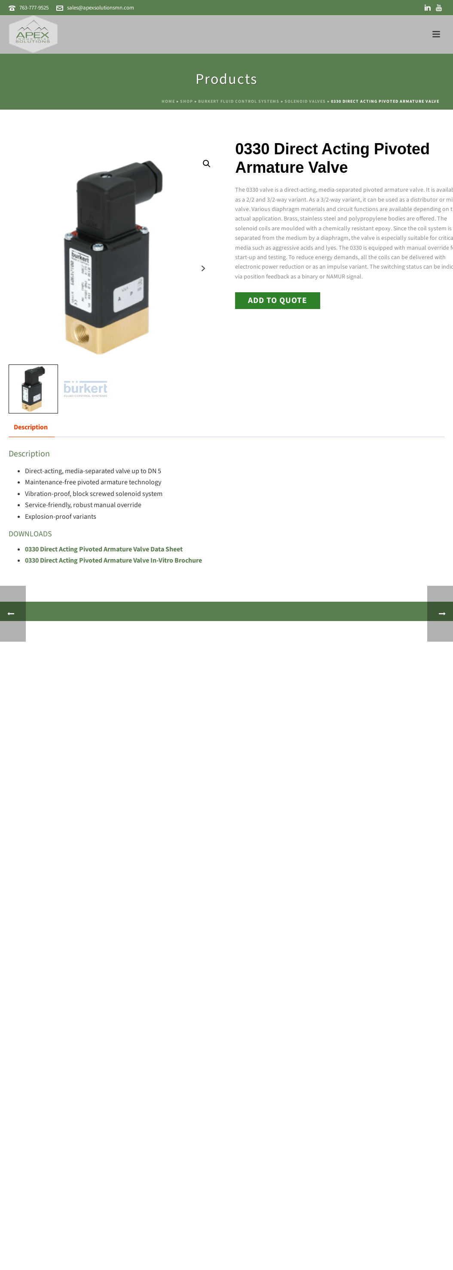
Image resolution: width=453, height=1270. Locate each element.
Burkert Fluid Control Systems (238, 101)
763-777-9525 (34, 8)
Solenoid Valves (305, 101)
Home (168, 101)
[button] (206, 163)
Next (203, 268)
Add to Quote (277, 300)
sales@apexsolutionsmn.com (100, 8)
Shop (186, 101)
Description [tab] (31, 427)
